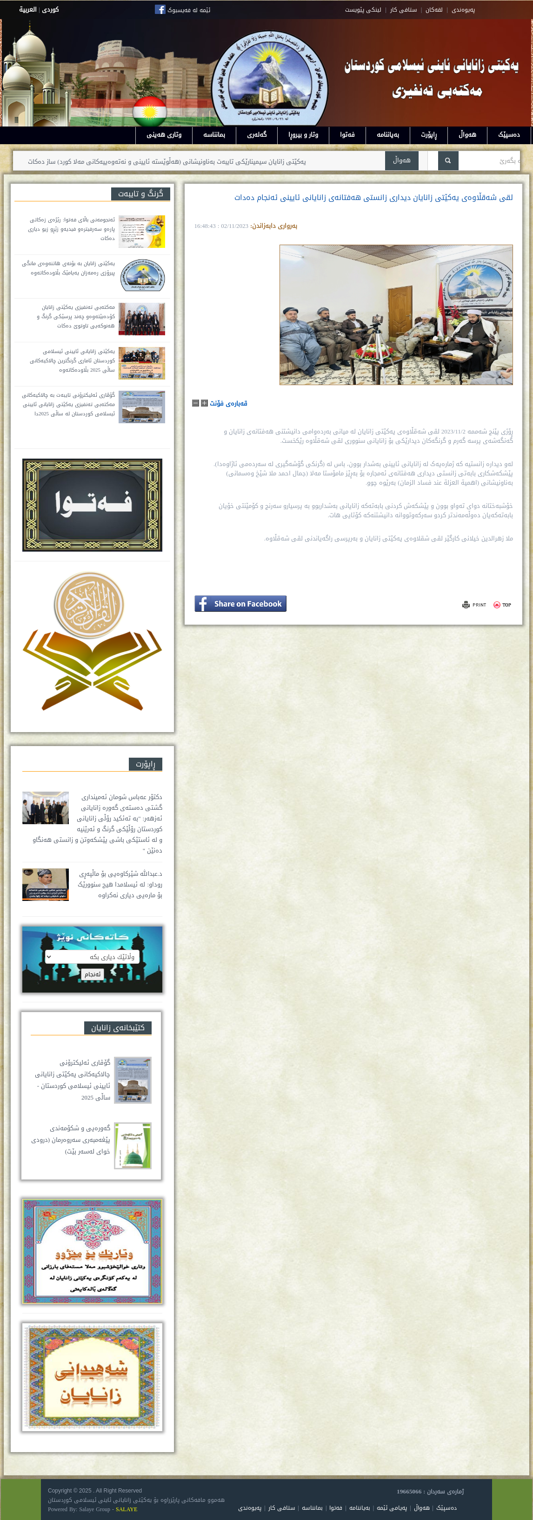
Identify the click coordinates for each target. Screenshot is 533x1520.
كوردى (50, 9)
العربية (28, 9)
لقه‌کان (434, 10)
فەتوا (347, 134)
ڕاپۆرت (429, 134)
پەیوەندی (249, 1508)
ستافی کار (403, 10)
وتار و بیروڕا (303, 134)
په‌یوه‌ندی (463, 10)
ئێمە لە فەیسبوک (188, 10)
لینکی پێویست (363, 10)
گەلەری (256, 134)
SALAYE (126, 1509)
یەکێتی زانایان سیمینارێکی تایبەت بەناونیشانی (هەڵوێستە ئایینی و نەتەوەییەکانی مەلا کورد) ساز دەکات (160, 161)
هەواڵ (467, 134)
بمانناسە (214, 134)
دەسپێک (509, 134)
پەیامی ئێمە (392, 1508)
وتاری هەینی (164, 134)
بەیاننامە (388, 134)
